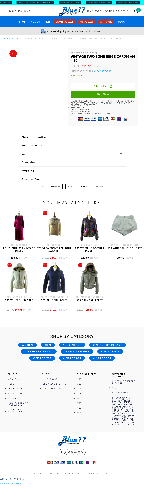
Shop (22, 21)
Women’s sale (64, 21)
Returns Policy (121, 392)
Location (109, 11)
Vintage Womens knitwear (71, 38)
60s (79, 398)
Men (47, 21)
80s (79, 408)
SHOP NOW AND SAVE (131, 2)
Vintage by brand (39, 351)
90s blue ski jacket (54, 300)
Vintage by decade (107, 345)
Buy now (103, 94)
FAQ (114, 387)
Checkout (16, 483)
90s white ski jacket (19, 300)
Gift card (106, 21)
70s (42, 186)
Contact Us (122, 11)
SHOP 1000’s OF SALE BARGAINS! (38, 2)
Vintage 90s (102, 358)
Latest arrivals (76, 351)
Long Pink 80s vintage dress (19, 249)
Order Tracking (52, 388)
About (98, 11)
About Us (14, 379)
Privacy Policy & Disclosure (18, 404)
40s (79, 388)
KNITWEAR (55, 186)
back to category (11, 38)
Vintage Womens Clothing (44, 38)
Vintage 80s (72, 358)
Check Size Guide (103, 71)
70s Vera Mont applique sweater (54, 249)
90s (79, 412)
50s (79, 393)
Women (35, 21)
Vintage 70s (42, 358)
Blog (121, 21)
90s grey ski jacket (89, 300)
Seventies (84, 186)
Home (89, 11)
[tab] (72, 137)
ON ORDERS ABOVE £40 (101, 2)
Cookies (13, 398)
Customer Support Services (123, 382)
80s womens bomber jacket (89, 249)
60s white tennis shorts (125, 248)
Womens (99, 186)
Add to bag (101, 86)
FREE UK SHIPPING (72, 2)
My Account (50, 379)
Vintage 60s (110, 351)
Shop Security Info (54, 384)
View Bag (5, 483)
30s (79, 384)
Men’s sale (87, 21)
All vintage (72, 345)
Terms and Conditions (15, 410)
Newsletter (15, 388)
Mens (70, 186)
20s (79, 379)
